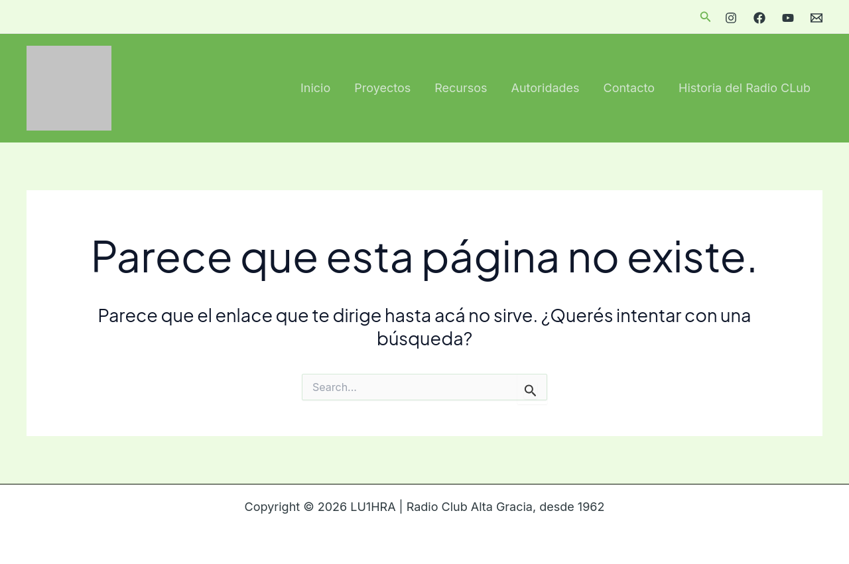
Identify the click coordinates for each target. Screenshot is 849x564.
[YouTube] (788, 18)
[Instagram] (731, 18)
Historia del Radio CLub (745, 88)
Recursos (460, 88)
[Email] (816, 18)
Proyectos (382, 88)
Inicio (315, 88)
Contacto (629, 88)
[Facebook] (759, 18)
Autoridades (545, 88)
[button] (706, 17)
